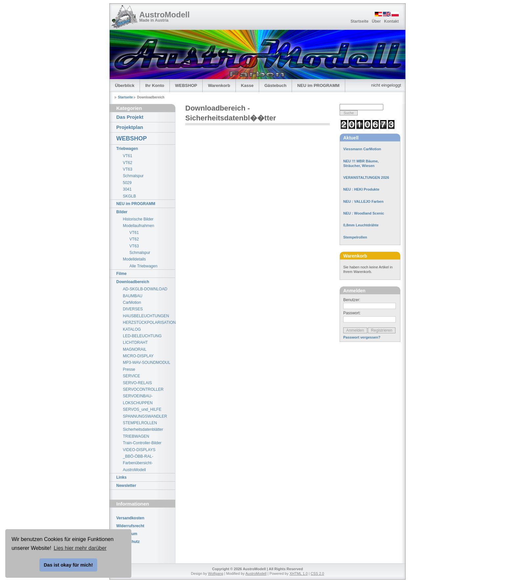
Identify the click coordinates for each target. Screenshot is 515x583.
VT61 (127, 156)
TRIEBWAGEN (136, 436)
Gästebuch (275, 85)
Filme (121, 273)
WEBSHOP (186, 85)
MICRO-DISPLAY (138, 356)
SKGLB (129, 196)
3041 (127, 189)
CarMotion (132, 302)
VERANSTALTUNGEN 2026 (366, 177)
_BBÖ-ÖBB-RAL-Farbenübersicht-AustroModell (138, 463)
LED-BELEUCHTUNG (142, 336)
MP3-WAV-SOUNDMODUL (146, 362)
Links (121, 477)
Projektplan (129, 127)
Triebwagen (127, 148)
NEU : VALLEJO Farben (363, 201)
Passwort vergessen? (361, 337)
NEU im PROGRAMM (318, 85)
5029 (127, 182)
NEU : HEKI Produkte (361, 189)
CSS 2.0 (317, 573)
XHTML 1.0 (299, 573)
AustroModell (164, 14)
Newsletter (126, 485)
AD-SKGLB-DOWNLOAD (145, 289)
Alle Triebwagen (143, 266)
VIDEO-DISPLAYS (139, 450)
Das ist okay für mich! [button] (68, 565)
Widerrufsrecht (130, 526)
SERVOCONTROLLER (143, 389)
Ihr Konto (154, 85)
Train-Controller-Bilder (142, 443)
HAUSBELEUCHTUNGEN (146, 316)
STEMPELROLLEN (140, 423)
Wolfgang (215, 573)
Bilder (121, 212)
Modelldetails (134, 259)
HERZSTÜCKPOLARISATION (149, 322)
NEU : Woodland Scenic (363, 213)
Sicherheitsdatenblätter (143, 429)
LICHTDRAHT (135, 342)
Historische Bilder (138, 219)
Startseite (359, 21)
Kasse (247, 85)
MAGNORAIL (134, 349)
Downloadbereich (132, 282)
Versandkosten (130, 518)
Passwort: (352, 313)
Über (376, 21)
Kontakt (391, 21)
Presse (129, 369)
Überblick (124, 85)
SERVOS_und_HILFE (142, 409)
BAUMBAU (132, 296)
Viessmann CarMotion (362, 149)
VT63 (127, 169)
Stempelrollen (355, 237)
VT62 (127, 162)
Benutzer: (351, 300)
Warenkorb (219, 85)
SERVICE (131, 376)
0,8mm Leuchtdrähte (361, 225)
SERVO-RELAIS (137, 383)
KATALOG (132, 329)
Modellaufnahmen (138, 225)
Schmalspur (133, 176)
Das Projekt (130, 117)
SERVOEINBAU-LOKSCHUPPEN (138, 399)
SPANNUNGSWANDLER (145, 416)
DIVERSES (133, 309)
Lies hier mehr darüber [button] (80, 548)
